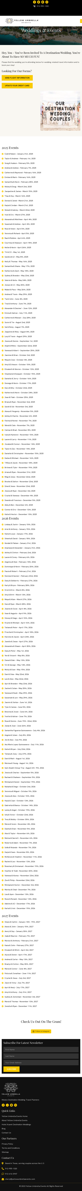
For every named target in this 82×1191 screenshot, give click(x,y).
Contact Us (6, 1133)
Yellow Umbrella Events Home (15, 1116)
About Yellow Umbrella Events (14, 1120)
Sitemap (5, 1152)
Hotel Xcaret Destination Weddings (16, 1124)
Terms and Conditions (11, 1148)
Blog (3, 1128)
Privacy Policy (7, 1144)
